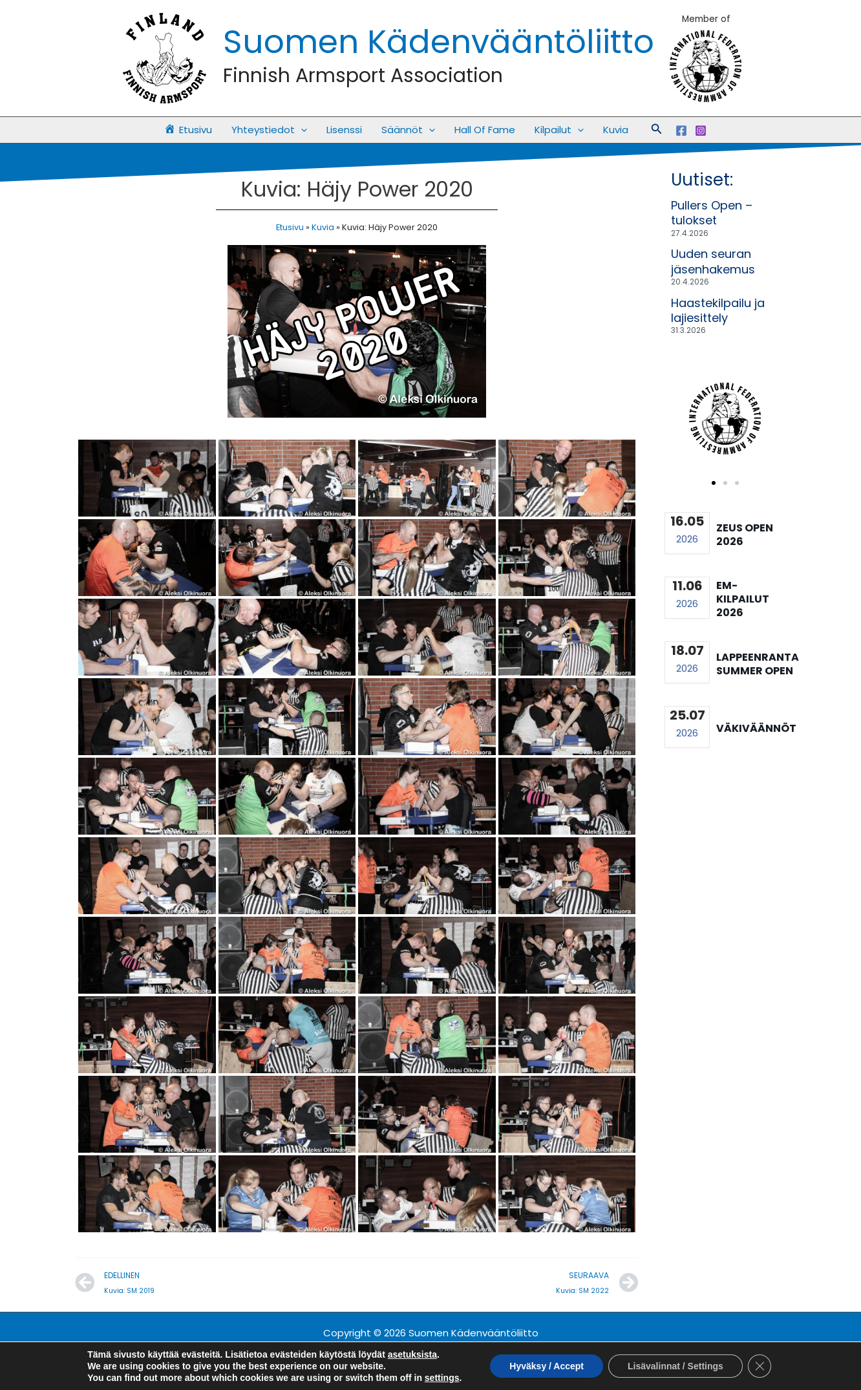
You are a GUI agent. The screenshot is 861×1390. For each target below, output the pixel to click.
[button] (301, 130)
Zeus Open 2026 (744, 534)
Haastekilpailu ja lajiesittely (718, 310)
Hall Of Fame (484, 129)
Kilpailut (559, 130)
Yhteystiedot (269, 130)
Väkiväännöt (756, 728)
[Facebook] (681, 130)
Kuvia (615, 129)
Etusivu (290, 227)
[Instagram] (701, 130)
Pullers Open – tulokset (711, 212)
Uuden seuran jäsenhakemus (713, 261)
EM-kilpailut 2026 (742, 599)
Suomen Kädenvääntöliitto (438, 42)
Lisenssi (344, 129)
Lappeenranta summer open (757, 664)
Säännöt (408, 130)
